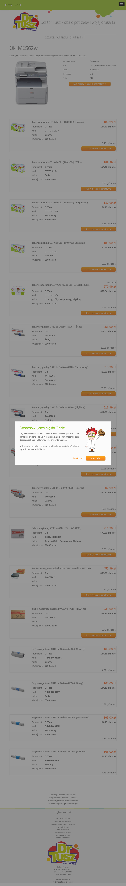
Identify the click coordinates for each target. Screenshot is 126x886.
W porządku (95, 458)
